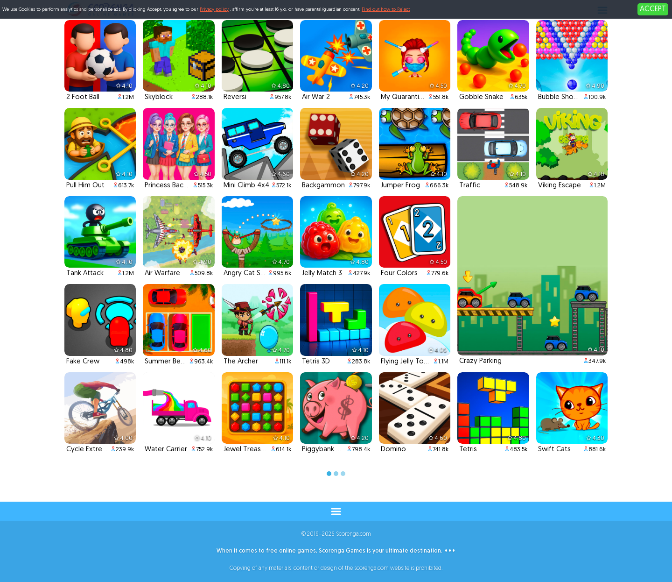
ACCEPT (653, 9)
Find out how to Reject (386, 9)
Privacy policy (214, 9)
